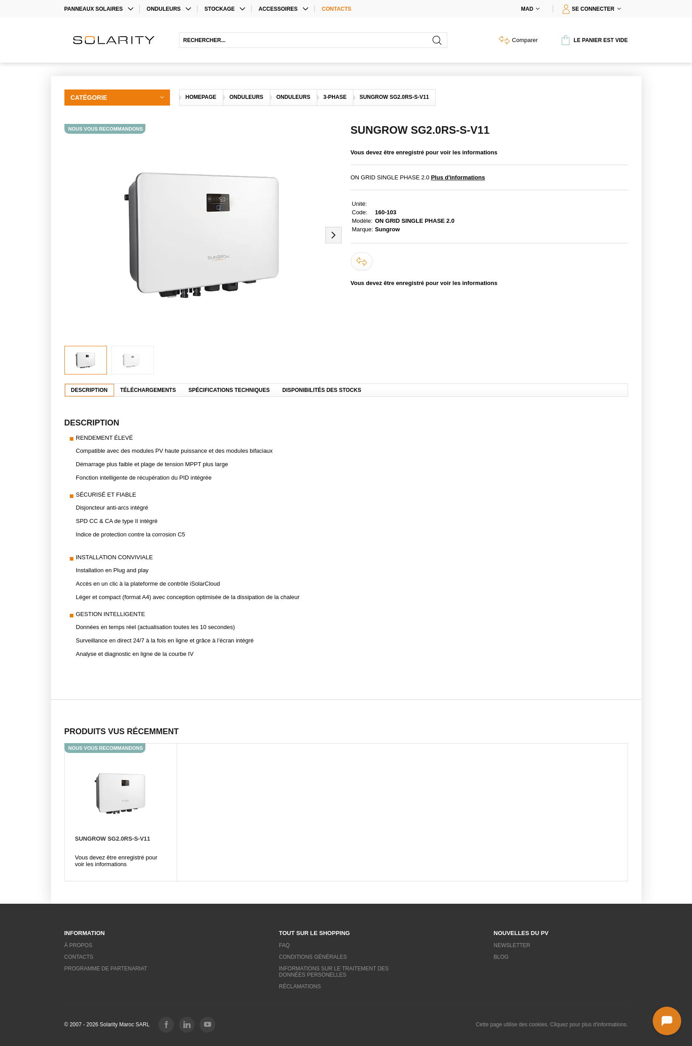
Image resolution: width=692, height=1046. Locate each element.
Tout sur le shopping (314, 933)
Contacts (337, 9)
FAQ (284, 945)
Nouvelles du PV (521, 933)
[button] (333, 235)
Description (89, 390)
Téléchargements (148, 390)
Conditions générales (313, 957)
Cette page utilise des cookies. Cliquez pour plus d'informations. (552, 1024)
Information (84, 933)
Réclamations (300, 986)
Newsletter (512, 945)
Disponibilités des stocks (321, 390)
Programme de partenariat (105, 968)
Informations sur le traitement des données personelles (334, 971)
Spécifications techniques (229, 390)
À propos (78, 945)
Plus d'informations (458, 177)
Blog (501, 957)
